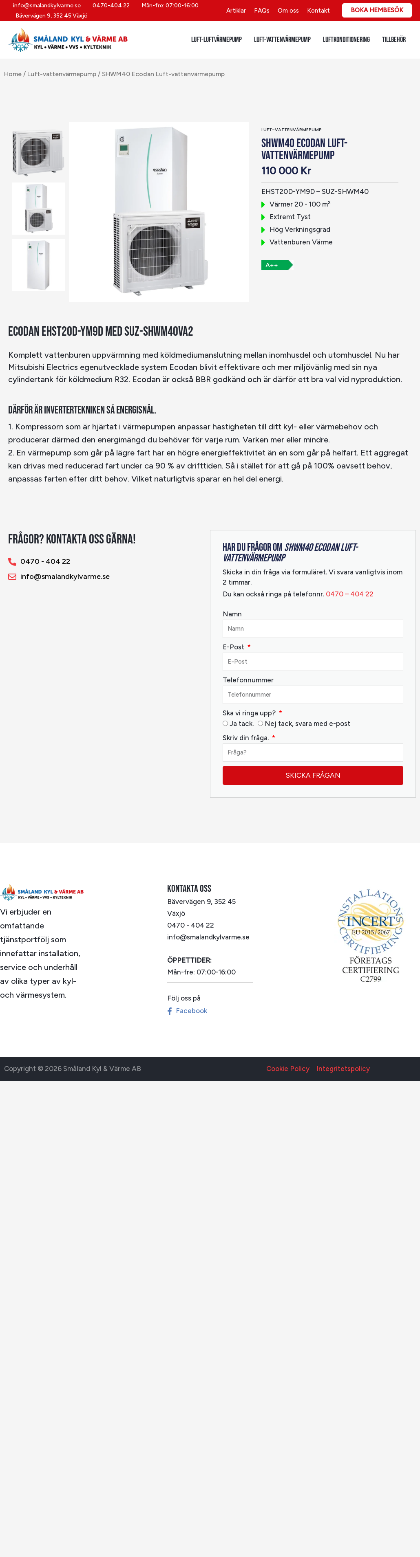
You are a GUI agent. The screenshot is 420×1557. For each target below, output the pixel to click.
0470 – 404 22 (349, 594)
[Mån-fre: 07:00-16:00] (169, 6)
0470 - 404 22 (190, 925)
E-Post (234, 647)
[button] (377, 10)
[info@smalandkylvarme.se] (45, 6)
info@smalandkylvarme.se (208, 937)
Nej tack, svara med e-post (307, 723)
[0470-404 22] (110, 6)
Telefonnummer (248, 680)
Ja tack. (242, 723)
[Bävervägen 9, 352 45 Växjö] (50, 16)
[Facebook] (186, 1011)
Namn (232, 614)
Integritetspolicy (343, 1068)
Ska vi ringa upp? (250, 713)
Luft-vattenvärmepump (61, 74)
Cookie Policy (287, 1068)
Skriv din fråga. (246, 738)
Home (13, 74)
